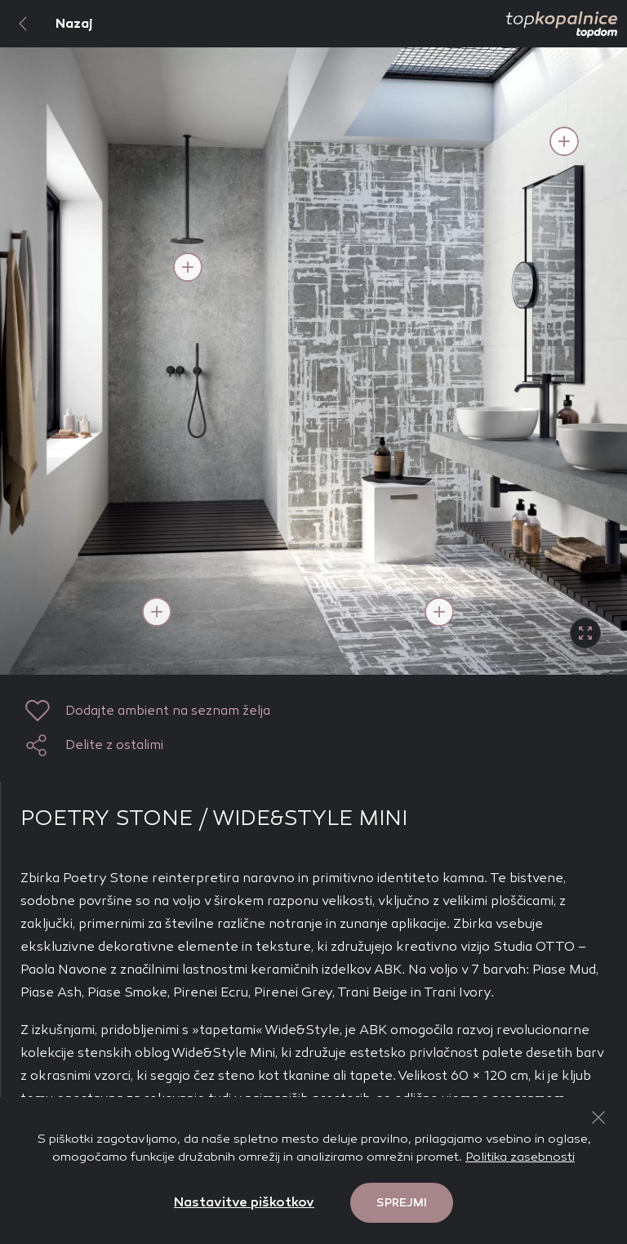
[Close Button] (598, 1117)
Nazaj (46, 23)
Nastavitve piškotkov (244, 1202)
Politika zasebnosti (520, 1156)
